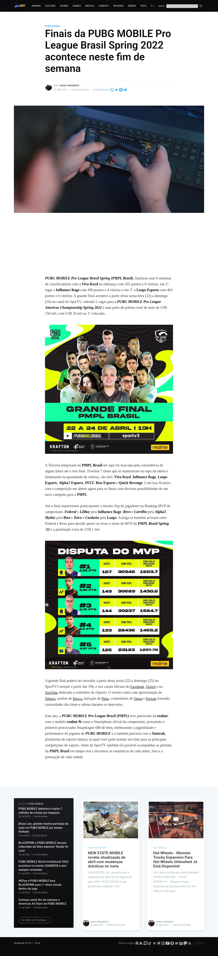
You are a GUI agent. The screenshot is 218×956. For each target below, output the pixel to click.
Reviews (118, 5)
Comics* (104, 5)
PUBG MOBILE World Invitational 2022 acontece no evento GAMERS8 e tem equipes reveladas (43, 865)
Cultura (50, 5)
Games (77, 5)
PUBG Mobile (52, 26)
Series (132, 5)
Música (89, 5)
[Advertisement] (109, 247)
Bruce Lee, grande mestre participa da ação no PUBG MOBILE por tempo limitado (43, 827)
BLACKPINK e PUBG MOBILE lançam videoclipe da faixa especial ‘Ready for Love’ (43, 846)
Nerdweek (19, 942)
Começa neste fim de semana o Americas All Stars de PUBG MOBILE (42, 901)
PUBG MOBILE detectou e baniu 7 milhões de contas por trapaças (40, 810)
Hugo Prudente (69, 85)
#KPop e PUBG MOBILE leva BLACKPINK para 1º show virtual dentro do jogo (39, 884)
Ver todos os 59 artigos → (35, 919)
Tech (143, 5)
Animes (36, 5)
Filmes (64, 5)
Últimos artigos (126, 942)
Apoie (161, 5)
